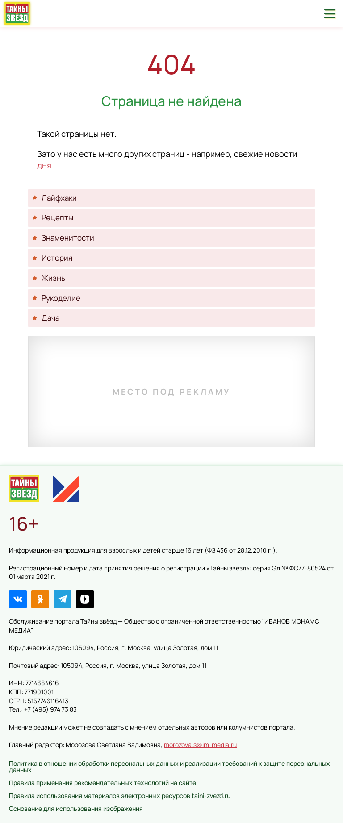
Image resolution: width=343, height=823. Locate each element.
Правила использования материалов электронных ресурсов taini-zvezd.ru (119, 795)
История (57, 258)
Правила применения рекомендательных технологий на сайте (102, 782)
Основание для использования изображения (76, 808)
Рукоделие (61, 298)
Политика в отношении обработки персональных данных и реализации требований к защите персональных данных (169, 766)
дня (44, 165)
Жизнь (53, 278)
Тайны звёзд (17, 13)
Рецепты (57, 217)
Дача (50, 317)
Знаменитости (68, 237)
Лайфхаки (59, 198)
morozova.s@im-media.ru (200, 744)
